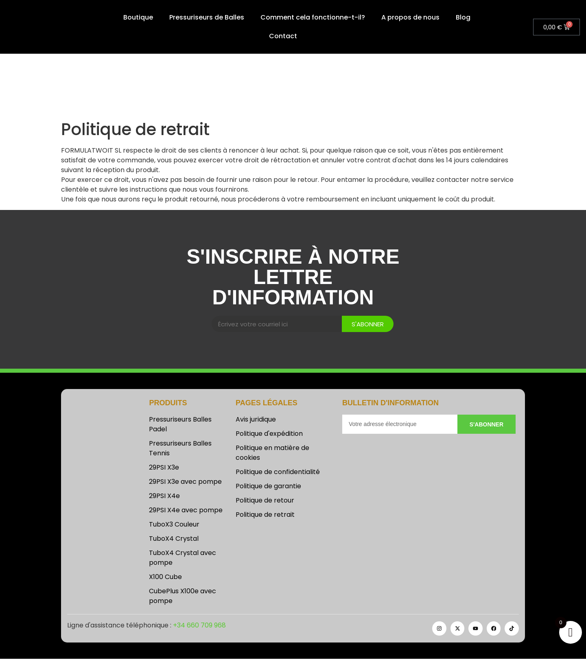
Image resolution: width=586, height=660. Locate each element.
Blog (463, 17)
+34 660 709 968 (199, 626)
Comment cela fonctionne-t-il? (312, 17)
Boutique (138, 17)
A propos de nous (410, 17)
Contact (283, 36)
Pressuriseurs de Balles (206, 17)
